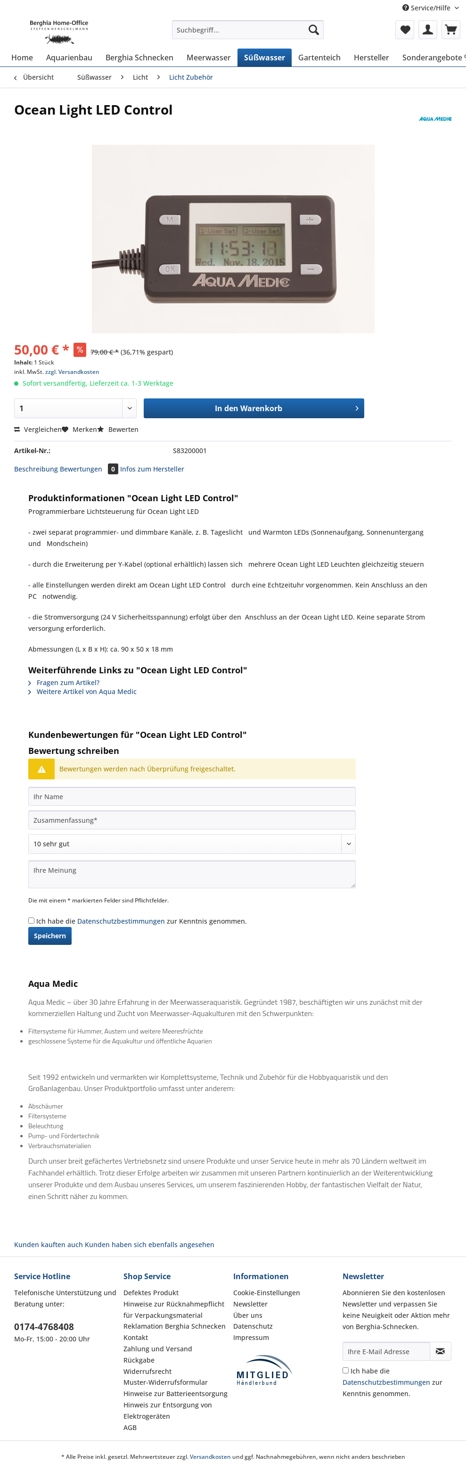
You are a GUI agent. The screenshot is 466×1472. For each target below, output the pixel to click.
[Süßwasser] (264, 57)
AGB (130, 1427)
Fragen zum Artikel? (63, 682)
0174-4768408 (44, 1327)
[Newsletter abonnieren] (440, 1351)
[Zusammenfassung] (192, 819)
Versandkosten (210, 1457)
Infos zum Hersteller (152, 468)
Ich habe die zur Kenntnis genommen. (141, 921)
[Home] (22, 57)
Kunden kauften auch (48, 1244)
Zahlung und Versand (157, 1348)
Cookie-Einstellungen (266, 1292)
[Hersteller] (371, 57)
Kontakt (135, 1337)
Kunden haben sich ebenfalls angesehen (149, 1244)
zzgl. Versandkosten (72, 372)
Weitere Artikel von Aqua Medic (82, 691)
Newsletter (250, 1303)
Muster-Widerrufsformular (165, 1382)
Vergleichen (38, 429)
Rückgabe (139, 1360)
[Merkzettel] (404, 29)
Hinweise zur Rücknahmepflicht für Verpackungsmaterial (173, 1309)
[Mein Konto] (427, 29)
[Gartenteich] (319, 57)
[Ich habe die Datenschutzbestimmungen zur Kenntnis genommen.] (31, 921)
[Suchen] (314, 29)
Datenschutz (253, 1326)
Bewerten (118, 429)
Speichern (50, 935)
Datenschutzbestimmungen (121, 921)
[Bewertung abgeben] (192, 844)
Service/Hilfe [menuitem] (427, 7)
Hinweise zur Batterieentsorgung (175, 1393)
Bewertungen (90, 468)
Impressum (251, 1337)
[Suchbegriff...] (247, 29)
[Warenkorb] (450, 29)
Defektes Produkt (151, 1292)
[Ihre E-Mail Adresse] (386, 1351)
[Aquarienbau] (69, 57)
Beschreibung (36, 468)
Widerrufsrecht (147, 1371)
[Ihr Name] (192, 796)
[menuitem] (247, 34)
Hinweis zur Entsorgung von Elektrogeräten (167, 1410)
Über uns (247, 1315)
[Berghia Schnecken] (139, 57)
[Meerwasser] (208, 57)
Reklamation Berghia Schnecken (174, 1326)
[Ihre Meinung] (192, 874)
